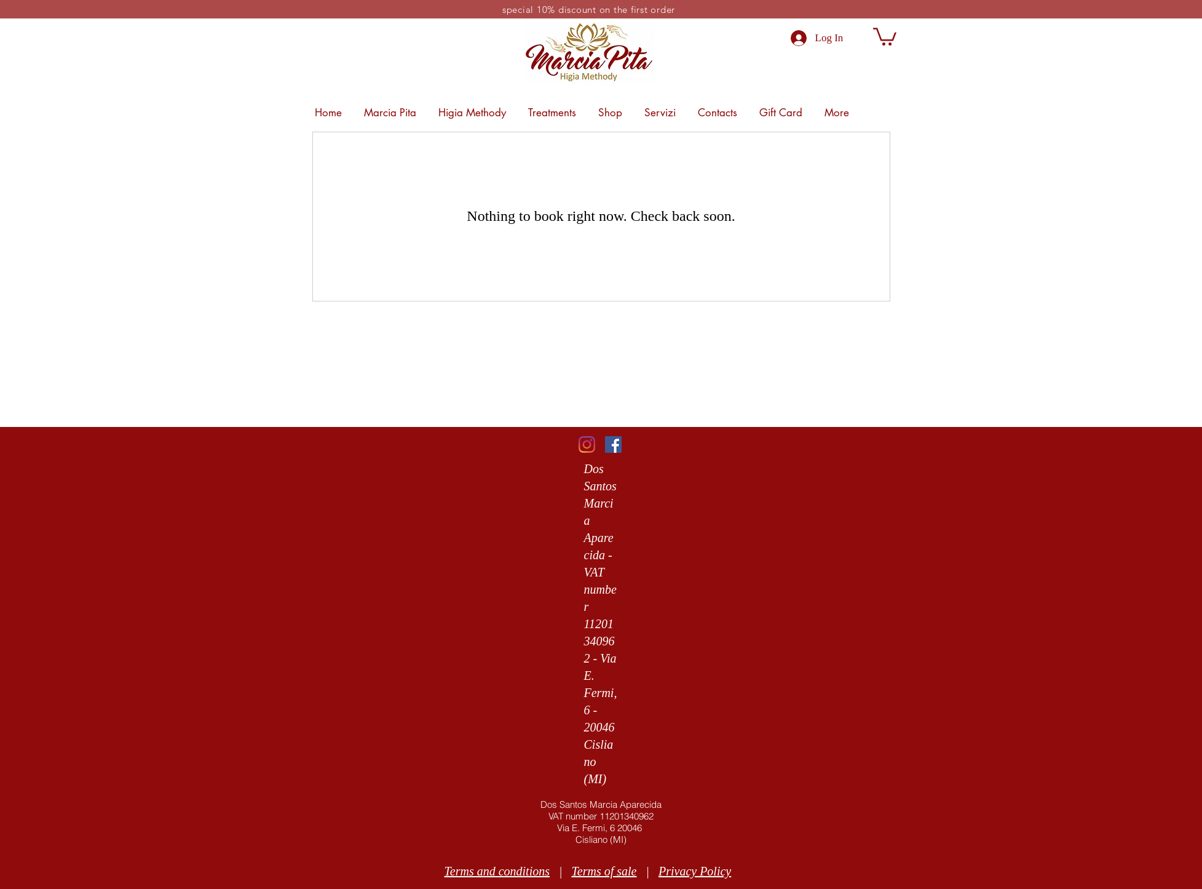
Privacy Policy (694, 871)
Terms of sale (604, 871)
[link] (884, 36)
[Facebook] (613, 444)
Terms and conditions (497, 871)
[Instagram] (587, 444)
